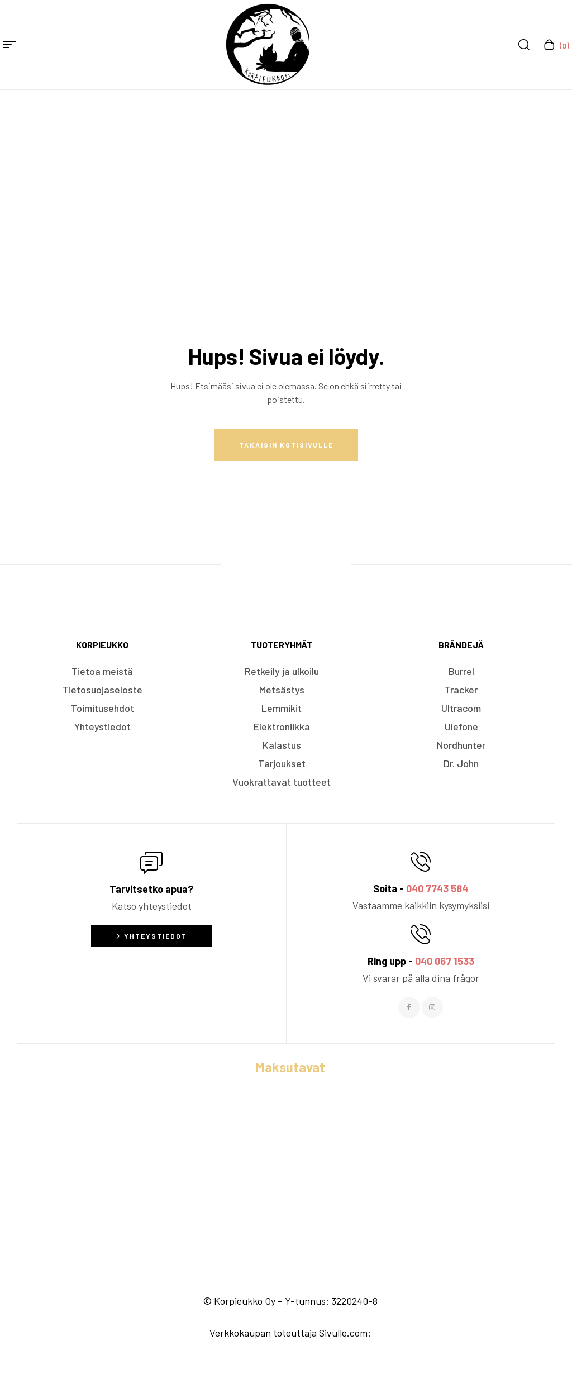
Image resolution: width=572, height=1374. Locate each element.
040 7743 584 (437, 888)
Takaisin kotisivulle (286, 445)
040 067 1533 (444, 961)
